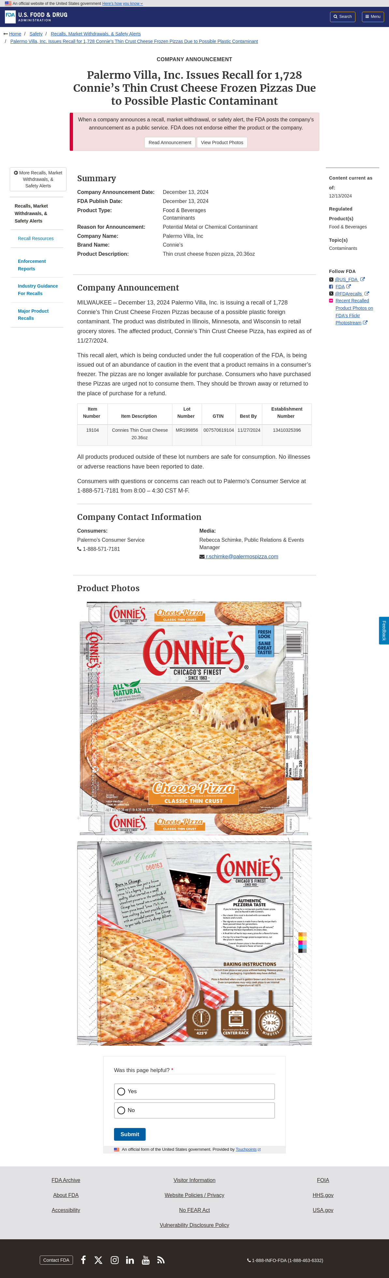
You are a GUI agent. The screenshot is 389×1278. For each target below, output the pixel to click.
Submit (130, 1134)
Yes (132, 1091)
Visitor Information (195, 1180)
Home (15, 33)
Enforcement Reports (32, 265)
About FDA (66, 1195)
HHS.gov (323, 1195)
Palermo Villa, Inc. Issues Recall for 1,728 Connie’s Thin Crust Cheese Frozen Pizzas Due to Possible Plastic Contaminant (134, 41)
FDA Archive (65, 1180)
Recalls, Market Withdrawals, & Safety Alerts (96, 33)
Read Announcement (170, 142)
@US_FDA (347, 279)
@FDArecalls (349, 293)
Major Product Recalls (33, 314)
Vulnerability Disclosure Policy (194, 1225)
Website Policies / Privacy (194, 1195)
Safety (36, 33)
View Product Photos (222, 142)
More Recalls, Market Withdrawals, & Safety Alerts (38, 179)
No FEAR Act (194, 1210)
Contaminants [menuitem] (343, 248)
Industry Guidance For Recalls (38, 289)
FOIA (323, 1180)
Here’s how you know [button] (122, 3)
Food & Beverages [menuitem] (348, 226)
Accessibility (66, 1210)
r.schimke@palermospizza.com (241, 556)
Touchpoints (246, 1149)
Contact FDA (56, 1260)
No (131, 1110)
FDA (340, 286)
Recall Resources (36, 238)
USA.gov (323, 1210)
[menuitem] (352, 188)
